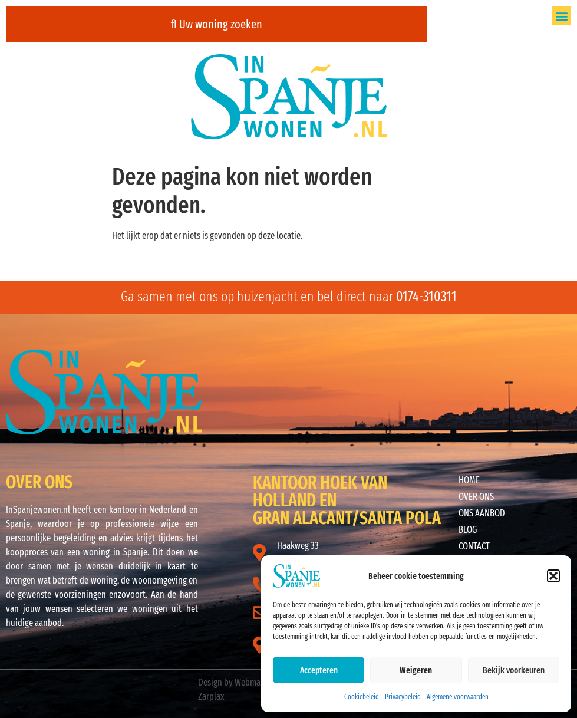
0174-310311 (426, 296)
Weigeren (416, 670)
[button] (553, 576)
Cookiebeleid (361, 697)
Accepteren (319, 670)
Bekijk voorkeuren (514, 670)
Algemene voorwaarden (458, 697)
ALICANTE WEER (371, 394)
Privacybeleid (403, 697)
